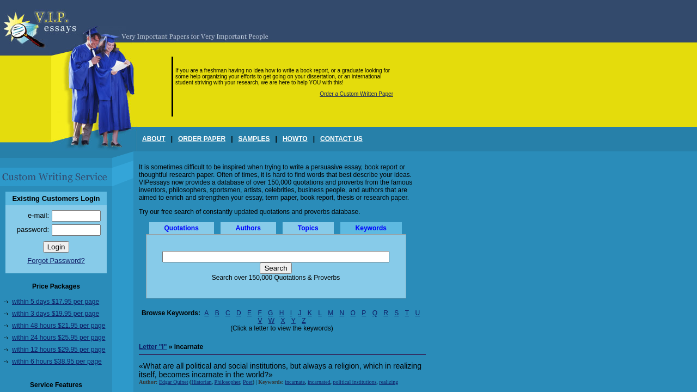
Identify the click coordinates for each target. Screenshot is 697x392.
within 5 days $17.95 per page (55, 301)
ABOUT (154, 139)
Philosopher (227, 382)
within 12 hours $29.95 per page (58, 349)
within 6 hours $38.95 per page (57, 361)
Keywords (371, 228)
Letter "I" (153, 347)
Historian (201, 382)
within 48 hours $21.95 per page (58, 325)
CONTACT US (341, 139)
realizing (388, 382)
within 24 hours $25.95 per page (58, 337)
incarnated (319, 382)
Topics (308, 228)
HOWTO (295, 139)
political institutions (355, 382)
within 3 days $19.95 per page (55, 313)
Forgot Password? (56, 260)
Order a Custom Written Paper (356, 94)
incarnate (295, 382)
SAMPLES (254, 139)
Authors (248, 228)
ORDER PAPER (201, 139)
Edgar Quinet (173, 382)
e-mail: (38, 215)
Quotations (181, 228)
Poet (248, 382)
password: (33, 229)
